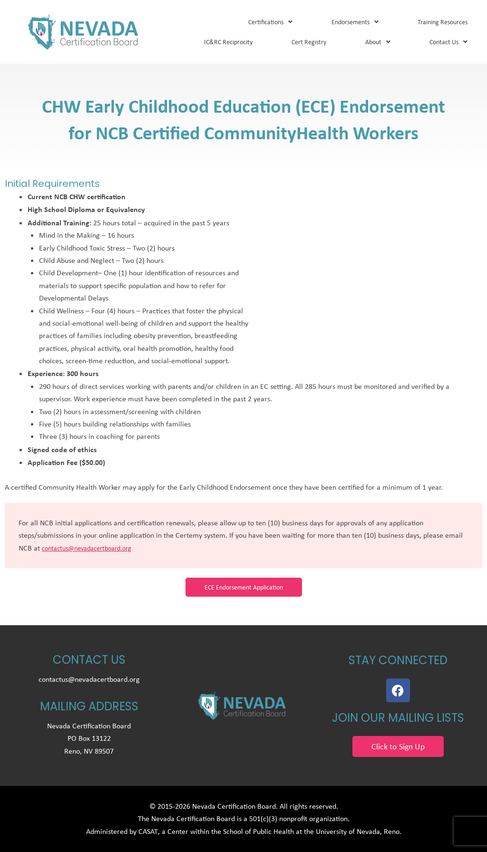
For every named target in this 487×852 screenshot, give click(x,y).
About (377, 42)
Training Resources (443, 22)
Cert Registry (309, 42)
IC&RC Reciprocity (228, 42)
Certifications (270, 22)
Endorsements (355, 22)
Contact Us (448, 42)
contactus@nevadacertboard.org (86, 548)
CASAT (148, 831)
